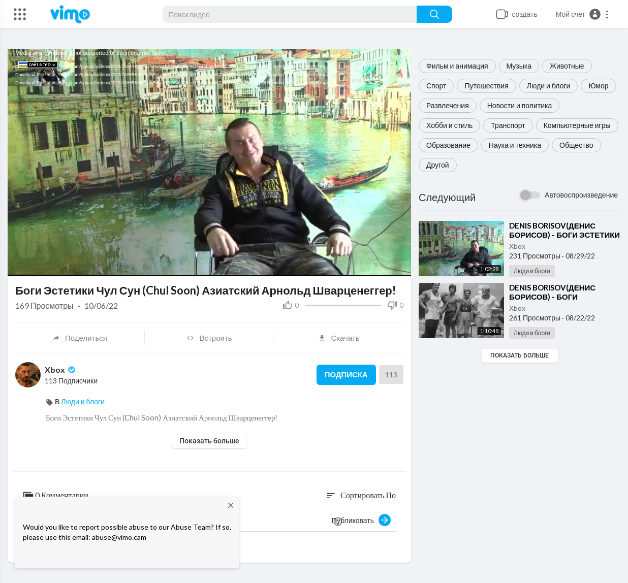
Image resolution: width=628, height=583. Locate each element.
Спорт (436, 85)
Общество (576, 145)
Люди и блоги (549, 85)
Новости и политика (519, 105)
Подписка (345, 374)
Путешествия (486, 85)
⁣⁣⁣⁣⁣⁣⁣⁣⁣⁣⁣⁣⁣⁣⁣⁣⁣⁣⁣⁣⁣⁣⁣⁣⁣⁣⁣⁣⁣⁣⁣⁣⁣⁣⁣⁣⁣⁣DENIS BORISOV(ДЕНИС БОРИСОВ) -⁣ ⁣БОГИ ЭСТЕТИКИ (564, 230)
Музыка (519, 65)
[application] (209, 162)
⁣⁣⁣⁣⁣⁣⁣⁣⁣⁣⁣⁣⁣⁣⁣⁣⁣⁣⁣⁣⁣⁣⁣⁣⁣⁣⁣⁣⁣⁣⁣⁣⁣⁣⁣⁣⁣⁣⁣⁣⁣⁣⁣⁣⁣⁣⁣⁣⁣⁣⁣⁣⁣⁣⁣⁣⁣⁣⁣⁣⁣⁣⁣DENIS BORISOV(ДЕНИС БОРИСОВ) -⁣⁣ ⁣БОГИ (552, 292)
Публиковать (361, 520)
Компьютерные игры (577, 125)
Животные (567, 65)
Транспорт (508, 125)
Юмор (598, 85)
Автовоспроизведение (581, 194)
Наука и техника (515, 145)
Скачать (338, 337)
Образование (448, 145)
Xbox (517, 246)
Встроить (209, 337)
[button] (582, 14)
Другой (437, 164)
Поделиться (79, 337)
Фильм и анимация (457, 65)
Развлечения (447, 105)
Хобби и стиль (449, 125)
